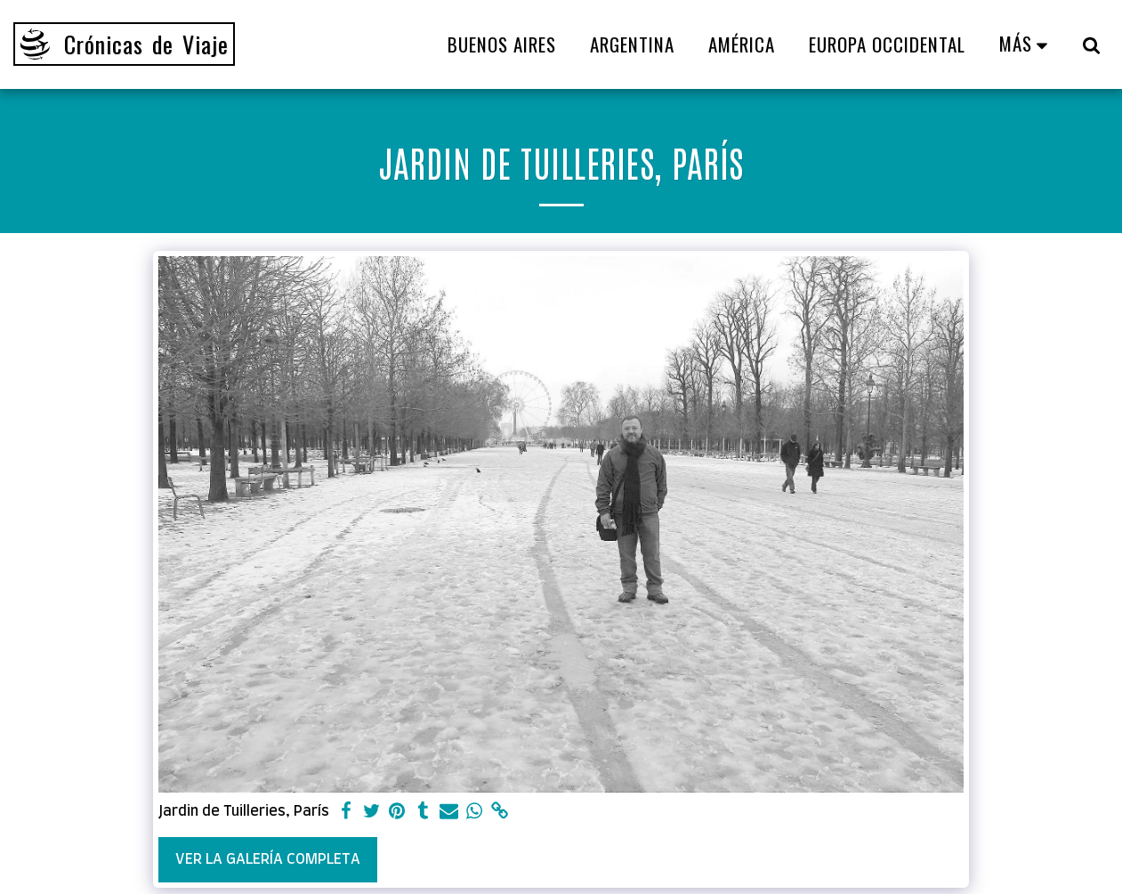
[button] (1091, 44)
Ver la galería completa (267, 859)
